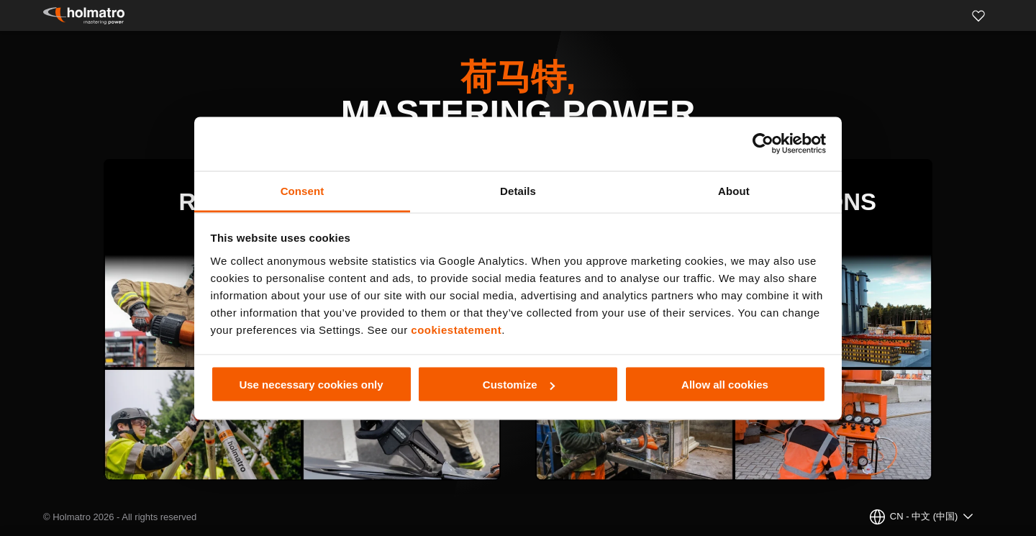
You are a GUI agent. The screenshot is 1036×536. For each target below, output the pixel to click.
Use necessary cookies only (311, 384)
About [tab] (734, 190)
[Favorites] (978, 16)
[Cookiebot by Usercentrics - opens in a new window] (763, 144)
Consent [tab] (302, 190)
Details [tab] (518, 190)
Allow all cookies (724, 384)
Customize (519, 384)
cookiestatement (456, 329)
